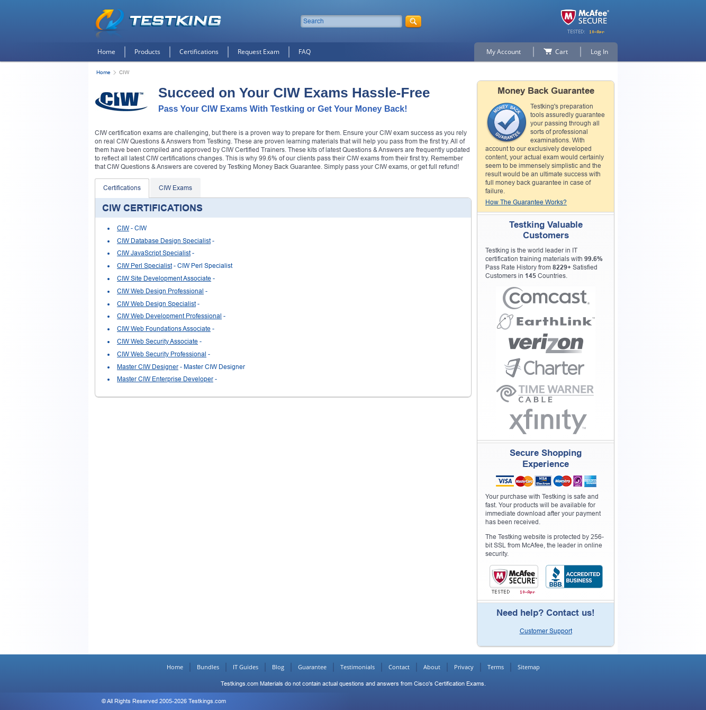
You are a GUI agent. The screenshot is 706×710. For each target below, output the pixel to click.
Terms (495, 667)
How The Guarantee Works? (526, 202)
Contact (399, 667)
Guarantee (312, 667)
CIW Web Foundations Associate (164, 328)
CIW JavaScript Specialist (154, 253)
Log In (599, 51)
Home (106, 51)
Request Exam (258, 51)
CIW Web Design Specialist (156, 304)
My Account (503, 51)
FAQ (304, 51)
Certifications (199, 51)
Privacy (464, 667)
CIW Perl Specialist (144, 265)
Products (147, 51)
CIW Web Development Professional (169, 316)
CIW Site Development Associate (164, 278)
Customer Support (546, 631)
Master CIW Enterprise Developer (165, 379)
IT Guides (245, 667)
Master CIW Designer (147, 367)
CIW (123, 228)
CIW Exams (175, 188)
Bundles (208, 667)
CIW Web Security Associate (157, 341)
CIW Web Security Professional (161, 354)
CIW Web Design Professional (160, 291)
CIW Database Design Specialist (164, 241)
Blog (278, 667)
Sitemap (529, 667)
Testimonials (357, 667)
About (431, 667)
